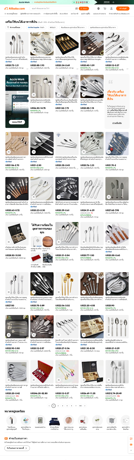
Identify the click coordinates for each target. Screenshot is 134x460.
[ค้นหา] (84, 8)
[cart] (105, 9)
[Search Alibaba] (52, 8)
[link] (131, 439)
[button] (76, 8)
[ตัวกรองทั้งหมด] (13, 27)
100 (80, 406)
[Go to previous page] (49, 406)
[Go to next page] (85, 406)
